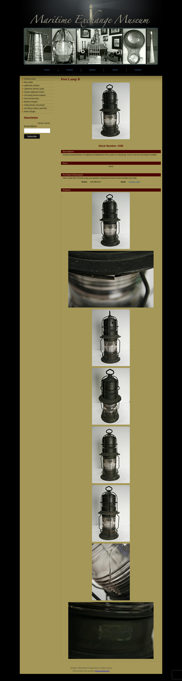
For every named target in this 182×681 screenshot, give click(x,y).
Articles (69, 70)
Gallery (92, 70)
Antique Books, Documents (34, 105)
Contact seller (134, 182)
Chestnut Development (102, 671)
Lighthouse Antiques (31, 85)
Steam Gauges (29, 112)
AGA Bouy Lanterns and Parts (35, 108)
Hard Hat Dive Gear (31, 99)
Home (46, 70)
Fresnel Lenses (30, 79)
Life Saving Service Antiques (35, 95)
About (115, 70)
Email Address (31, 126)
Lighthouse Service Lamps (34, 89)
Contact (138, 70)
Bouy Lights (28, 82)
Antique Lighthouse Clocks (34, 92)
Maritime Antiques (31, 102)
